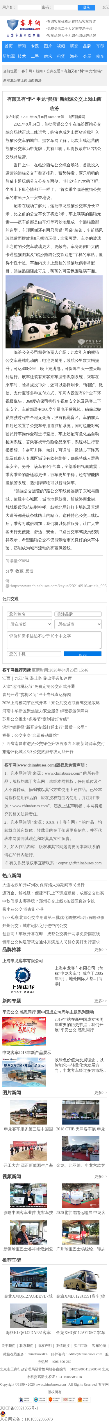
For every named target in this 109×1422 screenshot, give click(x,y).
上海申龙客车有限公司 (22, 961)
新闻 (22, 46)
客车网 (27, 71)
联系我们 (26, 1346)
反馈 (29, 571)
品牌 (87, 46)
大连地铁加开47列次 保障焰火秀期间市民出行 (43, 885)
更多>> (100, 949)
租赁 (61, 56)
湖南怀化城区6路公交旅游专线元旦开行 (38, 752)
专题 (35, 46)
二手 (35, 56)
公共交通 (53, 71)
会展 (87, 56)
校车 (100, 56)
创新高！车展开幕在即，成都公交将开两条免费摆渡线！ (53, 934)
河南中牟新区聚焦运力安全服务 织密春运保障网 (45, 711)
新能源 (9, 56)
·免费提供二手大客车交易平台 (69, 29)
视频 (61, 46)
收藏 (19, 571)
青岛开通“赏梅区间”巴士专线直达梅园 (36, 695)
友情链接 (63, 1346)
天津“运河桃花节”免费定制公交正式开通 (38, 686)
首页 (9, 46)
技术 (22, 56)
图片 (48, 46)
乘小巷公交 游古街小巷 (23, 909)
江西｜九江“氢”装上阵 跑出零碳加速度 (37, 678)
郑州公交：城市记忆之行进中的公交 (34, 926)
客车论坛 (99, 1346)
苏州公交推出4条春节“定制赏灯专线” (35, 719)
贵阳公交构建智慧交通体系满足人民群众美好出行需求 (51, 942)
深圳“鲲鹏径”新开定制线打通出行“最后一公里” (44, 727)
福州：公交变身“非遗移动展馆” (30, 735)
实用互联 (81, 1346)
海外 (74, 56)
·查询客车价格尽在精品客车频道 (71, 22)
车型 (100, 46)
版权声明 (45, 1346)
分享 (10, 571)
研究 (74, 46)
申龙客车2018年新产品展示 (26, 1053)
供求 (48, 56)
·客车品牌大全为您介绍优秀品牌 (71, 36)
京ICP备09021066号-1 (19, 1408)
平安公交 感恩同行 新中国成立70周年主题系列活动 (48, 1012)
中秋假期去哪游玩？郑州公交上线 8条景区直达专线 (48, 901)
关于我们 (8, 1346)
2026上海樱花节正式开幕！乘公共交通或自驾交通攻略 (51, 703)
